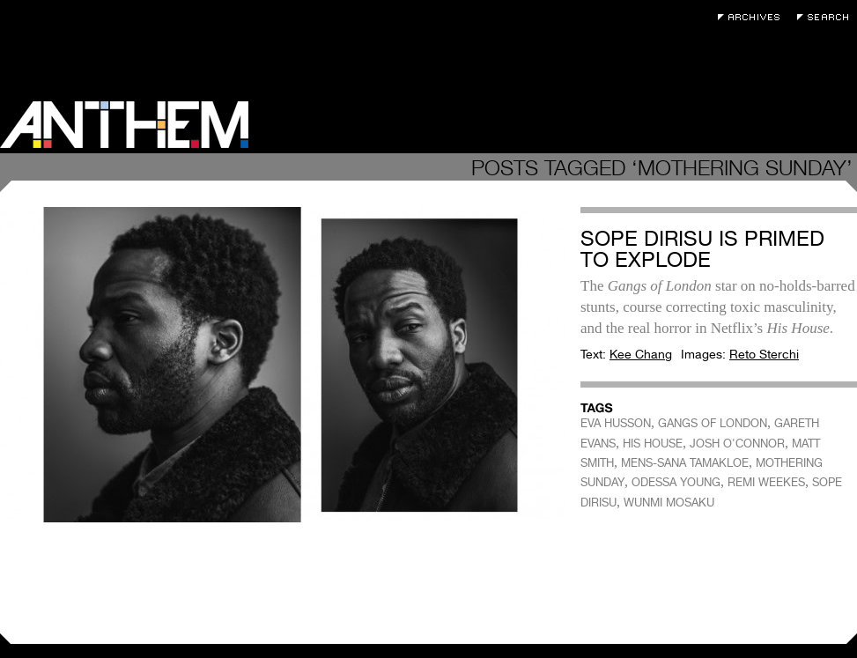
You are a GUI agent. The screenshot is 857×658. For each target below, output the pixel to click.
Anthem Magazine (124, 124)
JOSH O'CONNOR (737, 443)
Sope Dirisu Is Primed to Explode (702, 248)
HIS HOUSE (653, 443)
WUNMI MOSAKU (669, 502)
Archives (753, 17)
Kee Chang (641, 354)
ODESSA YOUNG (676, 482)
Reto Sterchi (764, 354)
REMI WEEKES (766, 482)
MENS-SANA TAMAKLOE (685, 462)
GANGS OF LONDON (712, 423)
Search (827, 17)
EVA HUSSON (615, 423)
